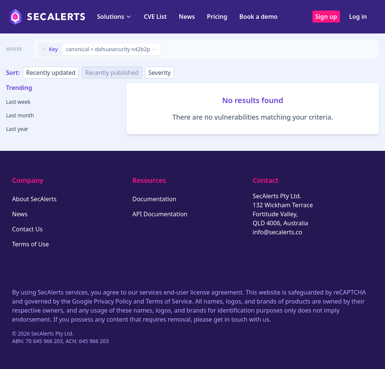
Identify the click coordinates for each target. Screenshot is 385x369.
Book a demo (258, 16)
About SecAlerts (34, 199)
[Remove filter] (44, 49)
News (187, 16)
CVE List (155, 16)
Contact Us (27, 229)
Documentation (154, 199)
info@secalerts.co (277, 232)
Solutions (114, 16)
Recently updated (51, 72)
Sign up (326, 16)
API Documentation (160, 214)
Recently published (112, 72)
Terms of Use (30, 244)
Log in (358, 16)
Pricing (217, 16)
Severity (160, 72)
